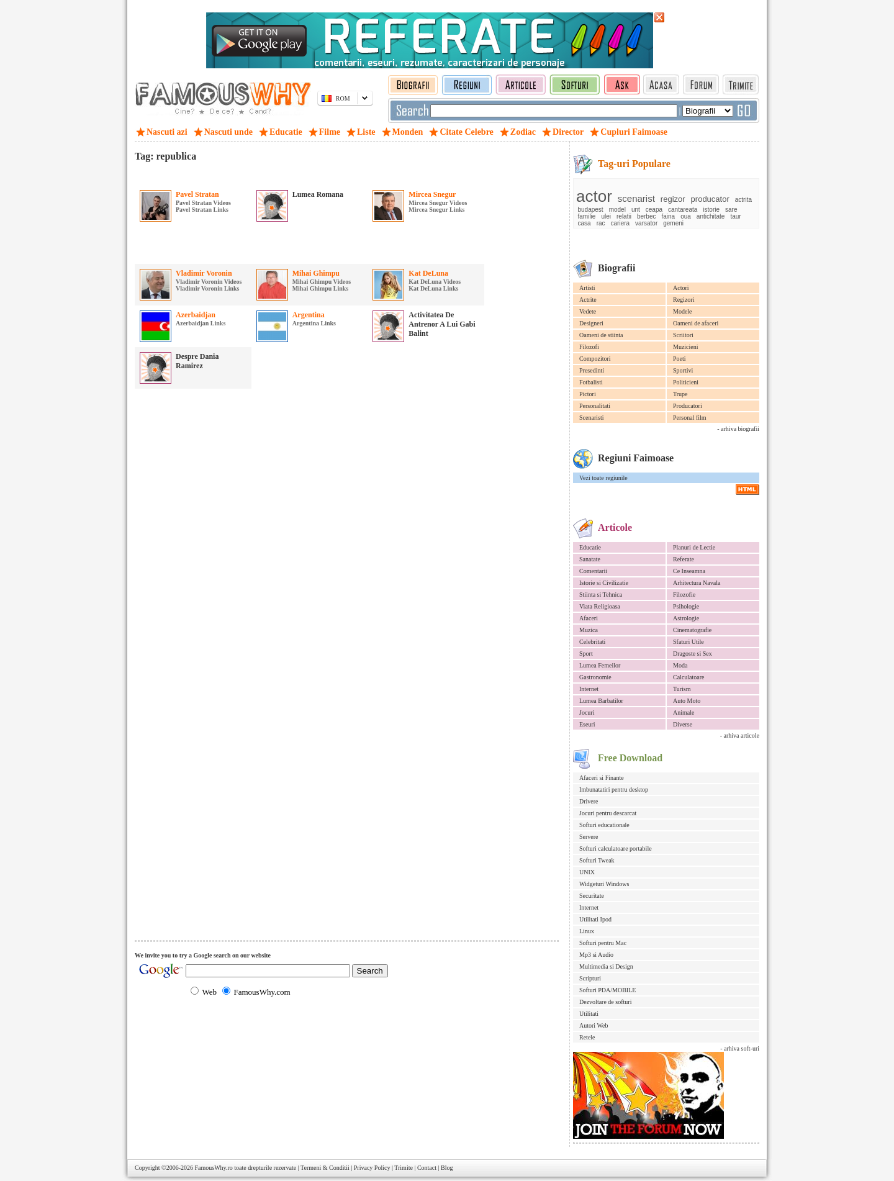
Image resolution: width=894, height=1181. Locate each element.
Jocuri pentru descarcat (607, 813)
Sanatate (589, 559)
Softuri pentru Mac (602, 942)
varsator (646, 223)
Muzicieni (685, 346)
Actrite (588, 299)
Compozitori (595, 358)
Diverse (682, 724)
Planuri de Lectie (694, 547)
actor (594, 196)
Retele (587, 1037)
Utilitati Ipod (595, 919)
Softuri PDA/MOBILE (607, 990)
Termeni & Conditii (325, 1167)
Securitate (591, 895)
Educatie (590, 547)
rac (601, 223)
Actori (681, 287)
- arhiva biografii (738, 428)
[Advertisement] (280, 173)
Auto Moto (686, 700)
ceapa (654, 209)
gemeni (673, 223)
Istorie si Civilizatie (603, 582)
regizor (673, 199)
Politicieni (685, 382)
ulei (606, 216)
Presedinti (591, 370)
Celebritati (592, 641)
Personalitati (594, 405)
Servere (588, 836)
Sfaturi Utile (688, 641)
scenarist (636, 198)
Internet (588, 689)
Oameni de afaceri (695, 323)
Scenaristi (591, 417)
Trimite (403, 1167)
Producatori (687, 405)
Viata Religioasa (599, 606)
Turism (682, 689)
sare (731, 209)
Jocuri (586, 712)
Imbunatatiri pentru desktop (613, 789)
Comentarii (593, 571)
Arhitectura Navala (696, 582)
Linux (586, 931)
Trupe (680, 394)
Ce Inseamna (689, 571)
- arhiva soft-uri (739, 1048)
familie (587, 216)
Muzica (588, 630)
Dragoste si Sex (692, 653)
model (617, 209)
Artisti (587, 287)
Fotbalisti (591, 382)
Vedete (587, 311)
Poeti (679, 358)
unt (635, 209)
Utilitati (588, 1013)
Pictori (587, 394)
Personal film (690, 417)
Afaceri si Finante (601, 777)
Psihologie (686, 606)
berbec (646, 216)
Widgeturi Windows (604, 883)
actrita (743, 199)
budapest (590, 209)
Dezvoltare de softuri (605, 1001)
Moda (680, 665)
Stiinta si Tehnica (600, 594)
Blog (447, 1167)
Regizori (683, 299)
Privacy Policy (372, 1167)
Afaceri (588, 618)
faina (668, 216)
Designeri (591, 323)
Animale (683, 712)
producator (710, 199)
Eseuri (587, 724)
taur (735, 216)
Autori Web (593, 1025)
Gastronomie (595, 677)
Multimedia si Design (606, 966)
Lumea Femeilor (599, 665)
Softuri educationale (604, 824)
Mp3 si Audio (596, 954)
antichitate (711, 216)
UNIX (587, 872)
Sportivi (683, 370)
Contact (426, 1167)
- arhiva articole (739, 735)
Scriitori (683, 335)
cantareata (682, 209)
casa (584, 223)
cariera (620, 223)
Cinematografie (692, 630)
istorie (711, 209)
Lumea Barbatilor (601, 700)
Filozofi (589, 346)
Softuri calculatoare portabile (615, 848)
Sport (586, 653)
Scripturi (590, 978)
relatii (623, 216)
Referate (683, 559)
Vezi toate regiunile (603, 477)
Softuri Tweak (597, 860)
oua (685, 216)
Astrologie (686, 618)
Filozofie (684, 594)
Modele (682, 311)
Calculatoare (689, 677)
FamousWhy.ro (213, 1167)
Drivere (588, 801)
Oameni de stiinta (601, 335)
